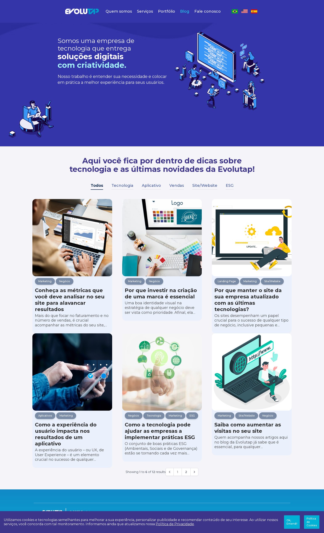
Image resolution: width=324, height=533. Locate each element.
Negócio (64, 284)
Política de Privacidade (175, 524)
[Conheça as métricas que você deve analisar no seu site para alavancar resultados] (72, 239)
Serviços (145, 11)
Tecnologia (122, 185)
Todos (97, 185)
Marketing (45, 284)
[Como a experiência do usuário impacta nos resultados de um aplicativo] (72, 377)
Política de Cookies (312, 522)
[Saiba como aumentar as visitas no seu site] (252, 377)
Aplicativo (151, 185)
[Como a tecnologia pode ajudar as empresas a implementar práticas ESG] (162, 377)
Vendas (176, 185)
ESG (230, 185)
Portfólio (166, 11)
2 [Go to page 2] (186, 479)
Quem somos (119, 11)
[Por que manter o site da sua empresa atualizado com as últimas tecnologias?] (252, 239)
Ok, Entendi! (292, 522)
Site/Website (204, 185)
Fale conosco (207, 11)
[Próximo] (194, 479)
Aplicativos (45, 422)
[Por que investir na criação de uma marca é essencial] (162, 239)
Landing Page (227, 284)
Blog (184, 11)
